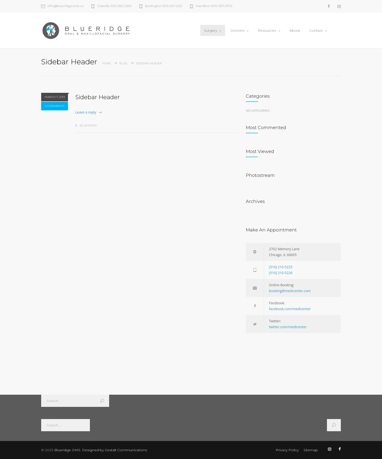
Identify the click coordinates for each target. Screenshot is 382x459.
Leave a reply (85, 112)
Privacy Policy (287, 450)
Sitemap (311, 450)
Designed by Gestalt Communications (114, 450)
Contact (316, 30)
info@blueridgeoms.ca (66, 6)
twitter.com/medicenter (288, 327)
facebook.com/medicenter (290, 308)
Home (106, 63)
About (294, 30)
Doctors (237, 30)
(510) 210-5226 (280, 272)
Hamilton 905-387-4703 (214, 6)
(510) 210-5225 (280, 267)
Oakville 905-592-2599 (114, 6)
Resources (267, 30)
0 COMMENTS (54, 106)
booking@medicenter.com (290, 290)
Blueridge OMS (67, 450)
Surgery (210, 30)
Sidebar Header (97, 97)
